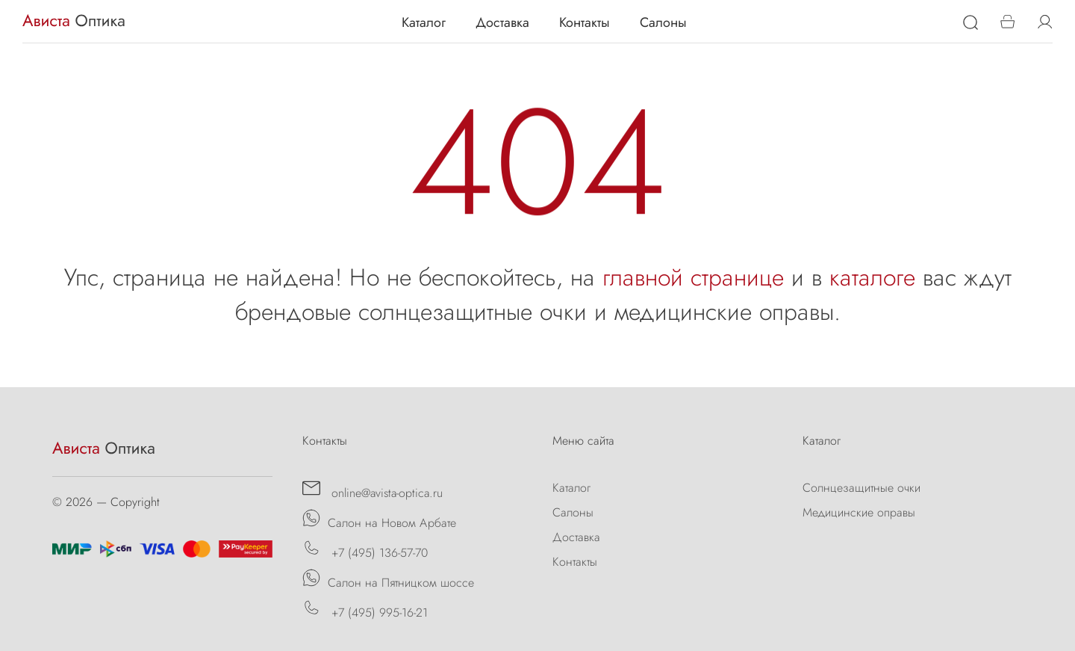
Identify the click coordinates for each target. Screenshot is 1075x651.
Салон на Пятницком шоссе (388, 580)
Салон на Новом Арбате (379, 520)
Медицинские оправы (859, 512)
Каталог (424, 22)
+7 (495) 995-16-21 (365, 610)
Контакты (584, 22)
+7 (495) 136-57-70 (365, 550)
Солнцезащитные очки (861, 487)
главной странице (693, 277)
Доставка (502, 22)
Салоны (663, 22)
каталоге (872, 277)
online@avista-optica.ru (372, 490)
